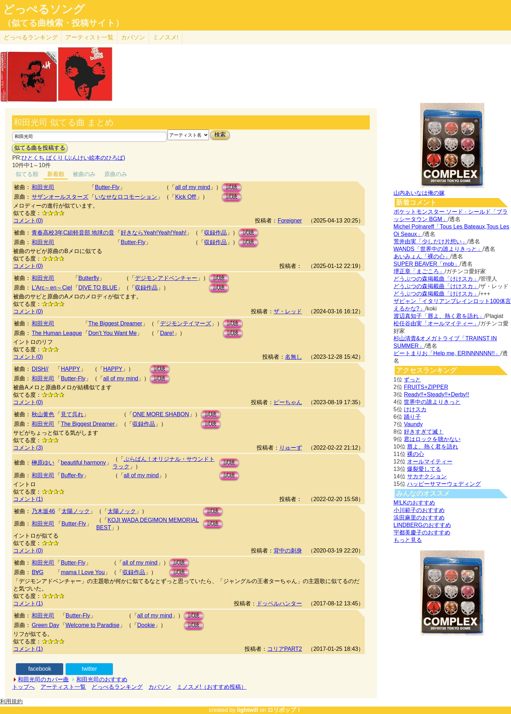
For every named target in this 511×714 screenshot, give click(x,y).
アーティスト (89, 37)
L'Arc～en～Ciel (52, 288)
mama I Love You (83, 572)
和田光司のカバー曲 (43, 679)
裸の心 (415, 454)
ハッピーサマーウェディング (444, 484)
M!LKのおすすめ (414, 503)
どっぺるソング (44, 9)
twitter (89, 669)
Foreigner (290, 221)
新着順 (55, 174)
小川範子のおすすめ (419, 510)
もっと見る (408, 540)
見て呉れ (72, 414)
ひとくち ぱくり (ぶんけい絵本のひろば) (73, 158)
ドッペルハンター (279, 603)
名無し (293, 357)
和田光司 (43, 187)
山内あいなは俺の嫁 (419, 193)
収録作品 (215, 233)
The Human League (57, 333)
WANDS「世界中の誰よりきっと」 (438, 249)
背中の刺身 (288, 551)
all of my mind (192, 187)
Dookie (146, 625)
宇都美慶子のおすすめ (422, 532)
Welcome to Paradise (93, 625)
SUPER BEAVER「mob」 (427, 264)
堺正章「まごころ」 (419, 271)
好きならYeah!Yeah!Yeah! (153, 233)
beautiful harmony (83, 463)
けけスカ (415, 409)
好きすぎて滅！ (424, 432)
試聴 (231, 187)
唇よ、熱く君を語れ (432, 447)
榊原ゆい (43, 463)
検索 (220, 135)
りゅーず (290, 448)
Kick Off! (185, 197)
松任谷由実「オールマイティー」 (436, 323)
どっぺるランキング (117, 687)
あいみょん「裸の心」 (422, 256)
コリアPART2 (284, 649)
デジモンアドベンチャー (166, 278)
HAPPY (70, 369)
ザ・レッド (288, 311)
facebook (39, 669)
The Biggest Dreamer (115, 323)
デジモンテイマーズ (185, 323)
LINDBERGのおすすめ (422, 525)
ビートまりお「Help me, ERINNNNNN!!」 (447, 353)
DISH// (40, 369)
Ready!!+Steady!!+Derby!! (436, 394)
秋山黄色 (43, 414)
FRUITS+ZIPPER (426, 387)
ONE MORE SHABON (160, 414)
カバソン (133, 37)
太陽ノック (75, 511)
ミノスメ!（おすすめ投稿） (211, 687)
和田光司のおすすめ (101, 679)
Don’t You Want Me (112, 333)
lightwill (247, 710)
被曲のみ (84, 174)
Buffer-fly (72, 475)
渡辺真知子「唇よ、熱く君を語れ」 (439, 316)
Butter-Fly (107, 187)
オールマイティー (429, 461)
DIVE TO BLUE (97, 288)
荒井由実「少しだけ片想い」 (430, 241)
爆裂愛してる (424, 469)
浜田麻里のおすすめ (419, 518)
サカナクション (427, 476)
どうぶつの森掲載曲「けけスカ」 (436, 279)
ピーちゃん (288, 402)
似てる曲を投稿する (39, 148)
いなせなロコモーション (126, 197)
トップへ (23, 687)
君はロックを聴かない (432, 439)
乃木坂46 (43, 511)
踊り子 (412, 417)
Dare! (167, 333)
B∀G (37, 572)
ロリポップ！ (285, 710)
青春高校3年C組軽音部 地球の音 (73, 233)
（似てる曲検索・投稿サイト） (63, 23)
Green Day (45, 625)
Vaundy (413, 424)
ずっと (412, 380)
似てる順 (27, 174)
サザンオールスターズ (60, 197)
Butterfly (88, 278)
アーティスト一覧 (63, 687)
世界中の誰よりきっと (432, 402)
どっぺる (31, 37)
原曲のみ (115, 174)
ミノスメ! (165, 37)
